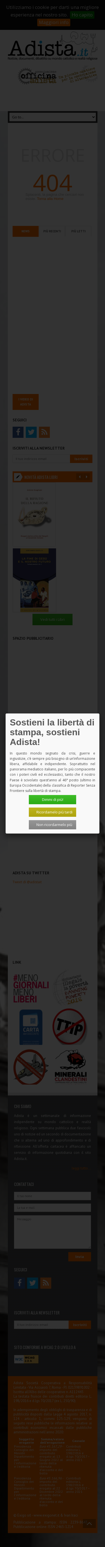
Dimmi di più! (52, 799)
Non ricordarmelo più (54, 824)
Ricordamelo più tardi (54, 812)
